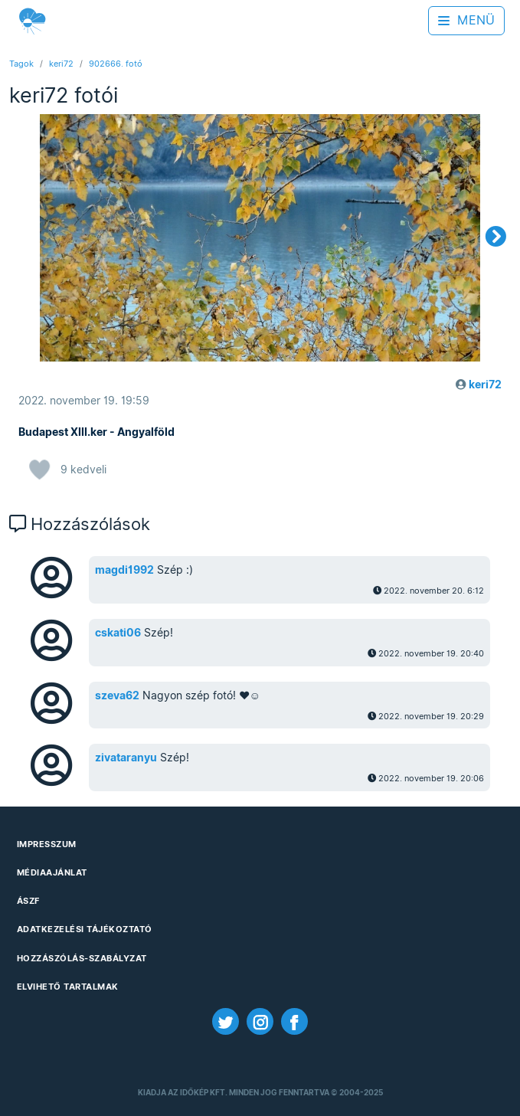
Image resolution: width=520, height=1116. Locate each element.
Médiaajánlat (52, 872)
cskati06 (118, 633)
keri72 (61, 63)
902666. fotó (115, 63)
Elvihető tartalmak (68, 986)
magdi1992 (124, 570)
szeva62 (117, 695)
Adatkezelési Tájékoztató (84, 929)
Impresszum (47, 844)
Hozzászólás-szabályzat (82, 958)
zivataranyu (126, 757)
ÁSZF (28, 900)
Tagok (21, 63)
